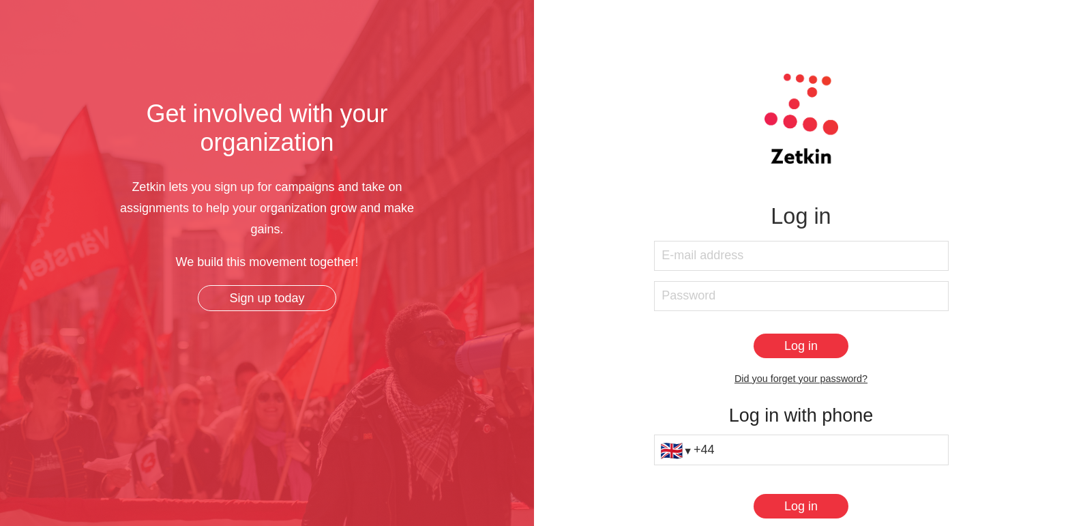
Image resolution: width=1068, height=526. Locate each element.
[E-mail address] (801, 256)
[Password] (801, 296)
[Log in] (801, 346)
